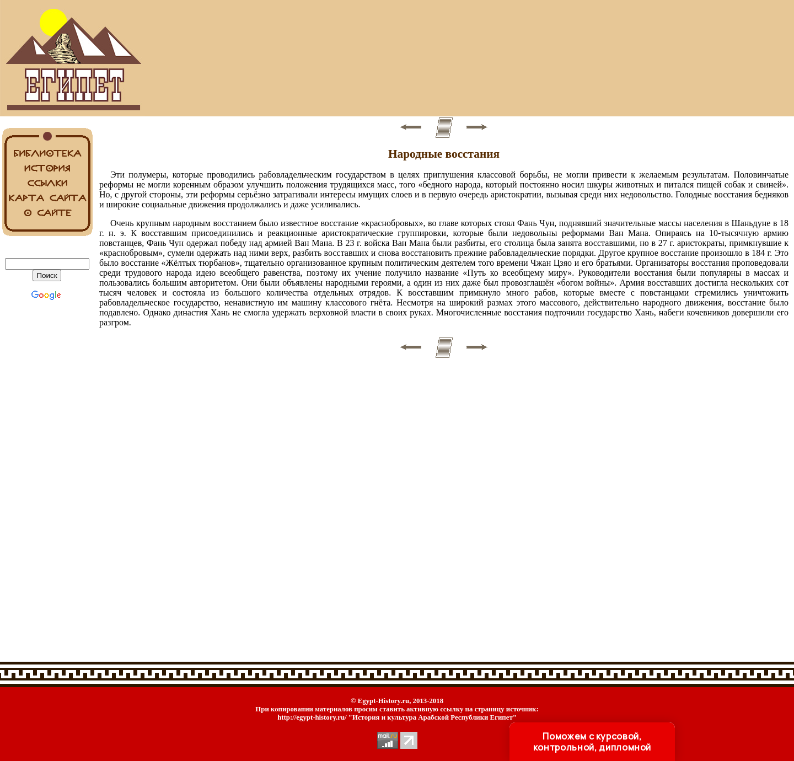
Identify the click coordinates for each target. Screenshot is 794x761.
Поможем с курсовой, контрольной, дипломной (592, 741)
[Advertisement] (444, 58)
